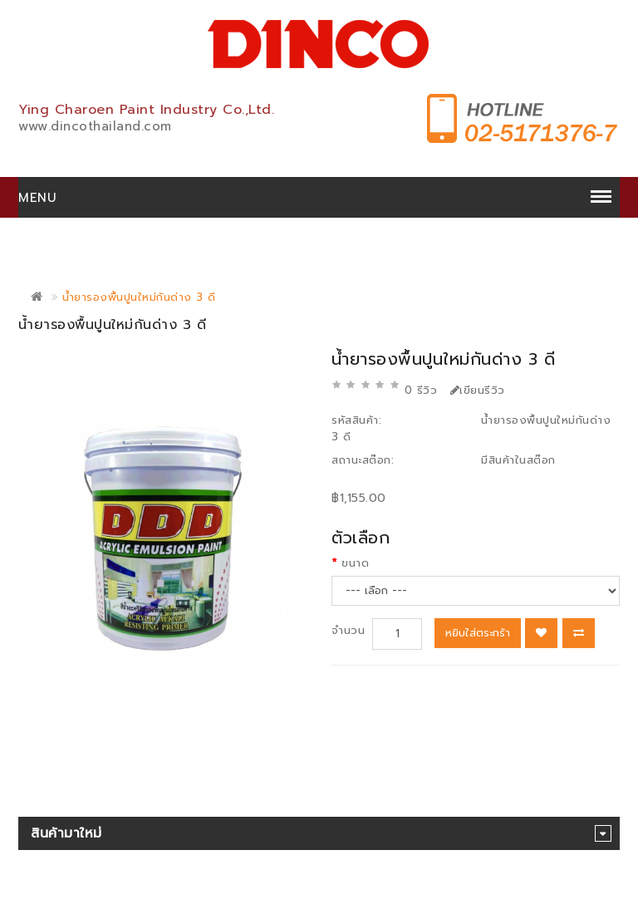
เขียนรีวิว (477, 390)
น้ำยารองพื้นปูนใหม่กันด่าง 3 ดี (139, 297)
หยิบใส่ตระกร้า (477, 633)
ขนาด (355, 563)
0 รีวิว (421, 390)
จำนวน (348, 630)
